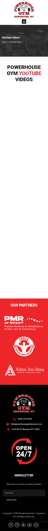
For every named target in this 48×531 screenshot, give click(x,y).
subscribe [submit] (11, 499)
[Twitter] (36, 525)
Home (4, 42)
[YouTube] (23, 525)
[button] (24, 21)
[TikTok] (29, 525)
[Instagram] (17, 525)
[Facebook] (11, 525)
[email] (24, 493)
